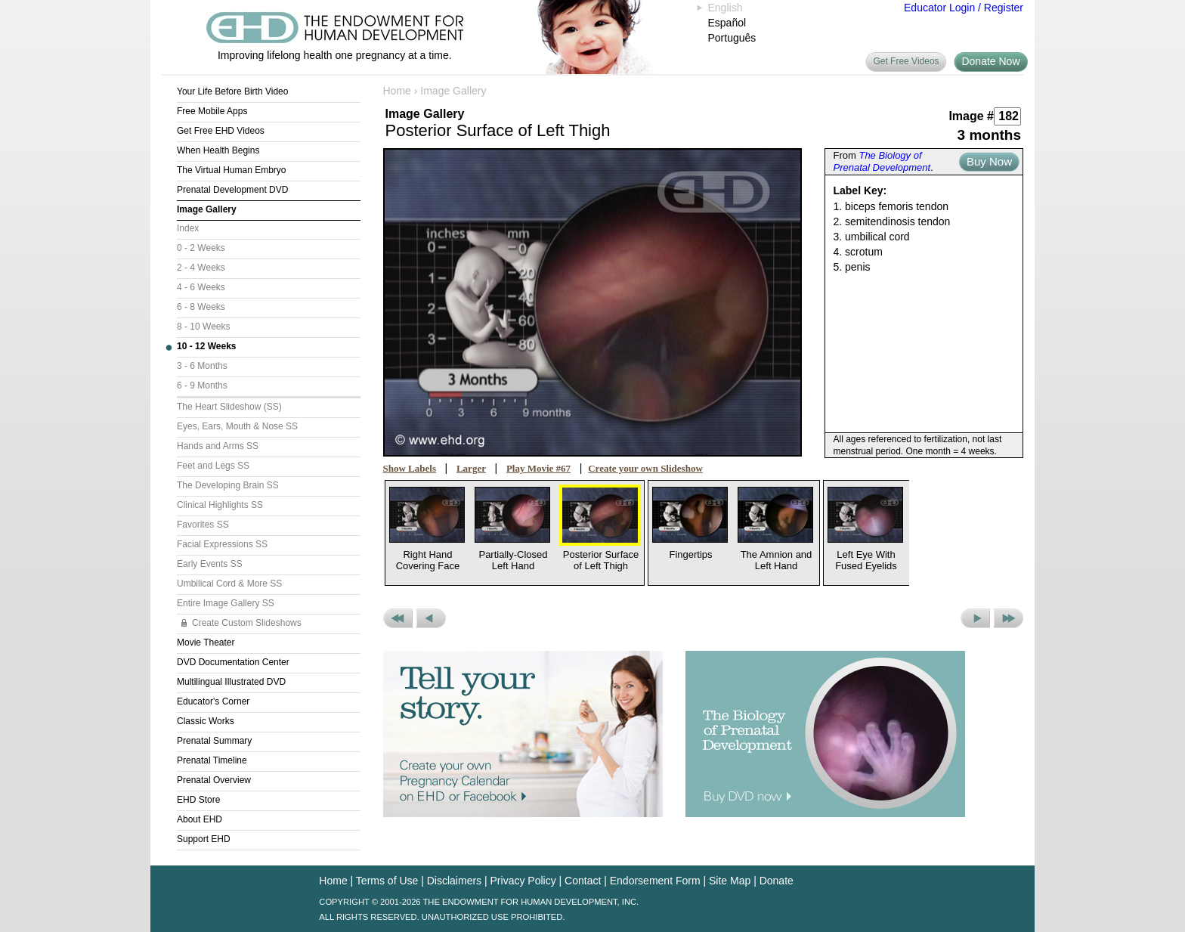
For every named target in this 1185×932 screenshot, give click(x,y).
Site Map (729, 881)
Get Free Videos (906, 61)
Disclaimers (454, 881)
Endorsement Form (655, 881)
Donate (777, 881)
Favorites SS (203, 524)
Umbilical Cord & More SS (229, 583)
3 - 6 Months (202, 366)
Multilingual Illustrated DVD (231, 682)
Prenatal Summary (214, 740)
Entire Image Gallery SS (225, 603)
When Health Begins (218, 150)
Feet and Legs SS (213, 465)
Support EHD (204, 839)
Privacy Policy (523, 881)
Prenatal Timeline (212, 760)
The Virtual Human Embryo (231, 170)
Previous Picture (431, 618)
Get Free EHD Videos (221, 130)
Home (397, 91)
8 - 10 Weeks (203, 326)
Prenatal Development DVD (232, 189)
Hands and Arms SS (217, 446)
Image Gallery (207, 209)
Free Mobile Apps (212, 111)
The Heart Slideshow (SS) (229, 406)
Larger (471, 468)
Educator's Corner (213, 701)
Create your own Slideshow (645, 468)
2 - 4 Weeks (201, 267)
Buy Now (989, 161)
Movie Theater (205, 642)
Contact (583, 881)
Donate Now (990, 61)
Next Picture (975, 618)
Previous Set (398, 618)
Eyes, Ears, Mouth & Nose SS (237, 426)
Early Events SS (210, 564)
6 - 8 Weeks (201, 307)
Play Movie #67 (538, 468)
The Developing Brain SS (228, 485)
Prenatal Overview (214, 780)
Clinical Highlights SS (220, 505)
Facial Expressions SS (222, 544)
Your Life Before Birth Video (232, 91)
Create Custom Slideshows (247, 623)
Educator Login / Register (963, 8)
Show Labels (409, 468)
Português (732, 38)
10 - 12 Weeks (207, 346)
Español (727, 23)
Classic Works (205, 721)
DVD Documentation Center (233, 662)
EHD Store (198, 799)
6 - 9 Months (202, 385)
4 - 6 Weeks (201, 287)
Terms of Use (387, 881)
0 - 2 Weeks (201, 248)
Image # (971, 116)
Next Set (1008, 618)
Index (188, 228)
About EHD (199, 819)
